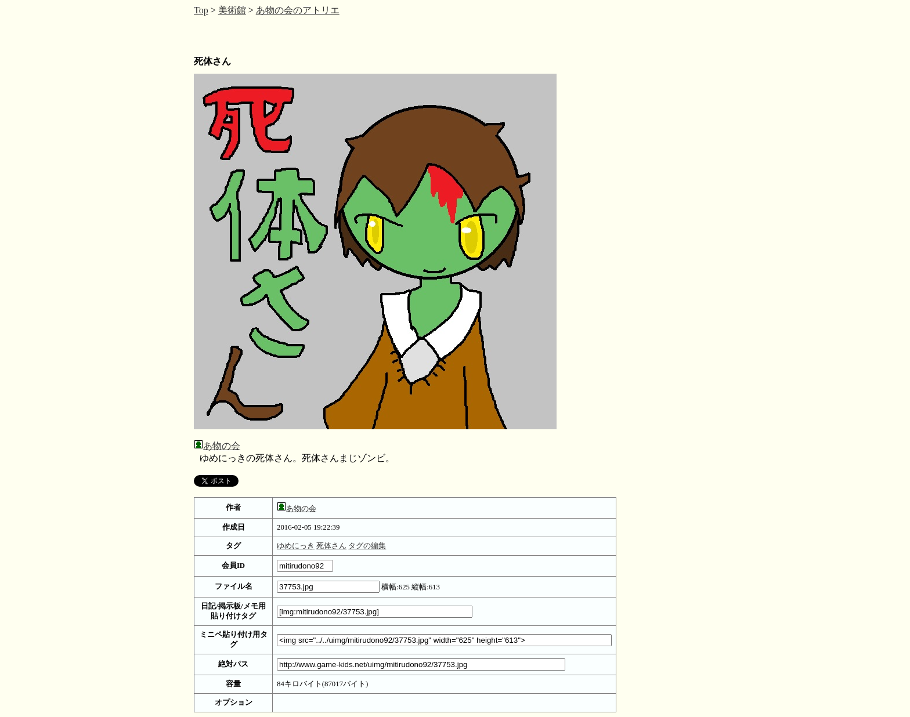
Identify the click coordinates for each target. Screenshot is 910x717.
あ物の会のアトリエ (298, 10)
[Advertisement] (287, 34)
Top (201, 10)
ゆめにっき (296, 546)
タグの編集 (367, 546)
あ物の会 (221, 446)
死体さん (331, 546)
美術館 (232, 10)
